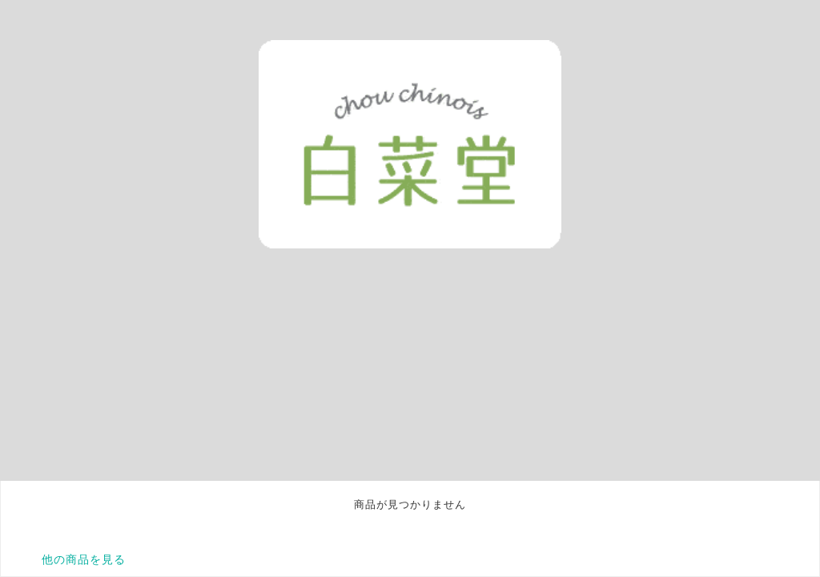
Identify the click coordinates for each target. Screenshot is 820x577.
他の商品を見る (84, 559)
